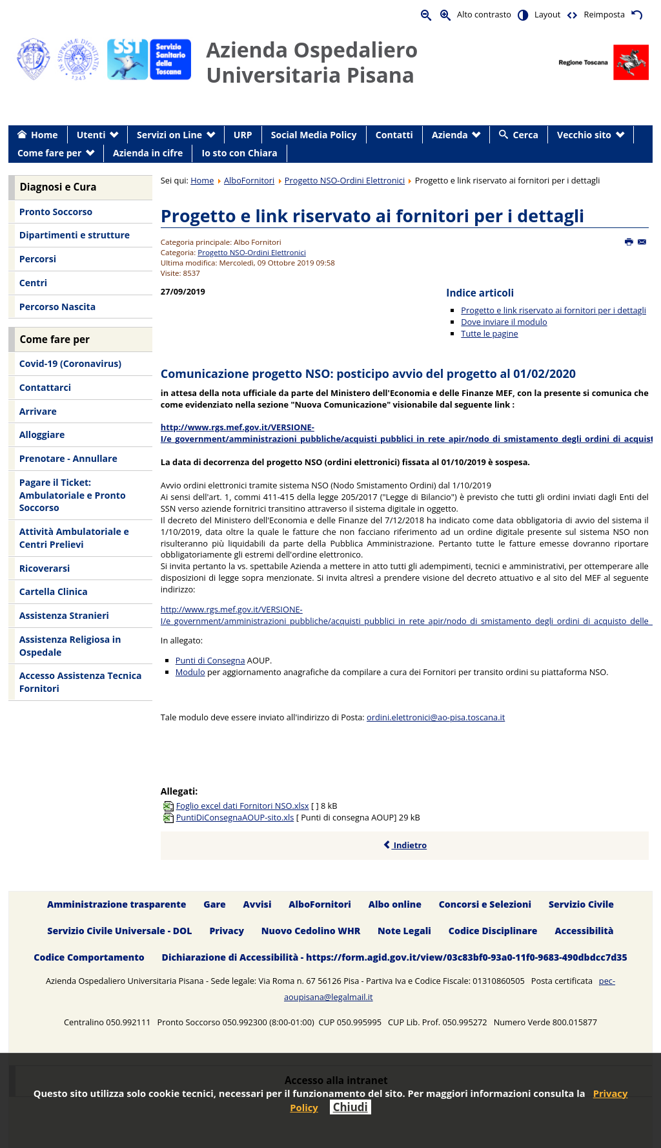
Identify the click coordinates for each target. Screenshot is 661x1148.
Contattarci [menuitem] (45, 387)
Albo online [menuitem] (395, 904)
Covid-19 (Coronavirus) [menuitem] (70, 363)
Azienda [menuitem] (450, 135)
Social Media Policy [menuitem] (314, 135)
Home (202, 180)
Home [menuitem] (44, 135)
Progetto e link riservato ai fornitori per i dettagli (372, 215)
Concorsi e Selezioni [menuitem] (485, 904)
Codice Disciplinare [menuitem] (493, 930)
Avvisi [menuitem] (257, 904)
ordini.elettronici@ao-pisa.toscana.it (436, 717)
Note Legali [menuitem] (404, 930)
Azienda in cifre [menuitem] (148, 153)
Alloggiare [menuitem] (42, 434)
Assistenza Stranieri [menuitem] (64, 615)
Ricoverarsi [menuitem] (44, 568)
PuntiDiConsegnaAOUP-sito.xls (235, 817)
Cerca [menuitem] (525, 135)
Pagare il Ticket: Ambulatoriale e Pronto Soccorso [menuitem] (72, 495)
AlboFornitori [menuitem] (320, 904)
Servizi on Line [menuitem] (169, 135)
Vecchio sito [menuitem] (584, 135)
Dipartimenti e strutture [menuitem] (74, 235)
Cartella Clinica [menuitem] (53, 591)
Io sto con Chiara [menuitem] (240, 153)
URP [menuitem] (243, 135)
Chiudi (350, 1107)
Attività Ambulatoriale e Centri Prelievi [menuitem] (74, 537)
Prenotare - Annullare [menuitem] (68, 458)
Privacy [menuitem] (226, 930)
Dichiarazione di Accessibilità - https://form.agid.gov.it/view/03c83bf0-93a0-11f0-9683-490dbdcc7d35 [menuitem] (394, 957)
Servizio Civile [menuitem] (581, 904)
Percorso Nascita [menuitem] (57, 306)
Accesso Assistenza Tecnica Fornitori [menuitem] (80, 681)
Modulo (190, 672)
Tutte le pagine (489, 333)
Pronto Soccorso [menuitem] (55, 211)
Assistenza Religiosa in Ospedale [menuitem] (70, 645)
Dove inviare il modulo (504, 322)
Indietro (404, 845)
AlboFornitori (249, 180)
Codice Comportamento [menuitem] (89, 957)
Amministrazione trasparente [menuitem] (116, 904)
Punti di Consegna (210, 660)
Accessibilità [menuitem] (583, 930)
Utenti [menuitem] (91, 135)
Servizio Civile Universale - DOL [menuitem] (119, 930)
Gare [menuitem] (214, 904)
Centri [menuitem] (33, 283)
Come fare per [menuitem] (49, 153)
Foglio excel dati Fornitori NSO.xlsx (242, 805)
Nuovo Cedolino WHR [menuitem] (310, 930)
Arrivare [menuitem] (38, 411)
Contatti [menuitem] (394, 135)
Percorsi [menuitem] (37, 259)
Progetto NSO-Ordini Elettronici (345, 180)
